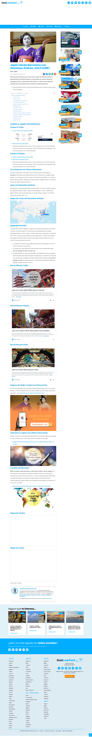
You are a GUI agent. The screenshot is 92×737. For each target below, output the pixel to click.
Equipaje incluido (17, 105)
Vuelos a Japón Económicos (18, 95)
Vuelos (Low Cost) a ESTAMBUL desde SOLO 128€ (55, 629)
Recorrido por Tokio (18, 107)
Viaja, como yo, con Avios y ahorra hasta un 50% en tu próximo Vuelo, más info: (69, 673)
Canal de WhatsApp (24, 596)
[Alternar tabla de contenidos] (53, 93)
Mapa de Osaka (17, 118)
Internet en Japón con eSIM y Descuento (22, 114)
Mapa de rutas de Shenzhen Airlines (21, 104)
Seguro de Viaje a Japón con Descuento (22, 112)
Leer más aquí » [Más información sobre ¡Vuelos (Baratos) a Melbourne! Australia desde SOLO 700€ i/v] (72, 633)
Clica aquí (49, 599)
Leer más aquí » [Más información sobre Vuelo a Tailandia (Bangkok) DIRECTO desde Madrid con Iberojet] (14, 634)
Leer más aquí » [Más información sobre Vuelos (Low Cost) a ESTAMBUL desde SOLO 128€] (52, 633)
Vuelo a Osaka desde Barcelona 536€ (23, 157)
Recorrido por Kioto (18, 111)
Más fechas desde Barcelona (20, 143)
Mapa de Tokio (17, 119)
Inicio (11, 71)
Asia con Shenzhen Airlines (19, 102)
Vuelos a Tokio (17, 97)
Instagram (22, 597)
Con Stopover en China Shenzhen (21, 100)
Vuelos (15, 71)
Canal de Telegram (46, 596)
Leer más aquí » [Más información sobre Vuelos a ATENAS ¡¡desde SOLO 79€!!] (33, 631)
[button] (44, 74)
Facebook (32, 596)
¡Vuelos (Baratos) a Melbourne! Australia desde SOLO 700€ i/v (74, 629)
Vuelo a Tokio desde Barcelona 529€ (23, 130)
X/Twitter (38, 596)
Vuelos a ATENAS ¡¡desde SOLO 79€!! (35, 628)
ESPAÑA (46, 660)
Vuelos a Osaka (17, 98)
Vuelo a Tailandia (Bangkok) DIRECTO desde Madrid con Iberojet (16, 629)
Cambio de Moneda (18, 116)
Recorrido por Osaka (18, 109)
